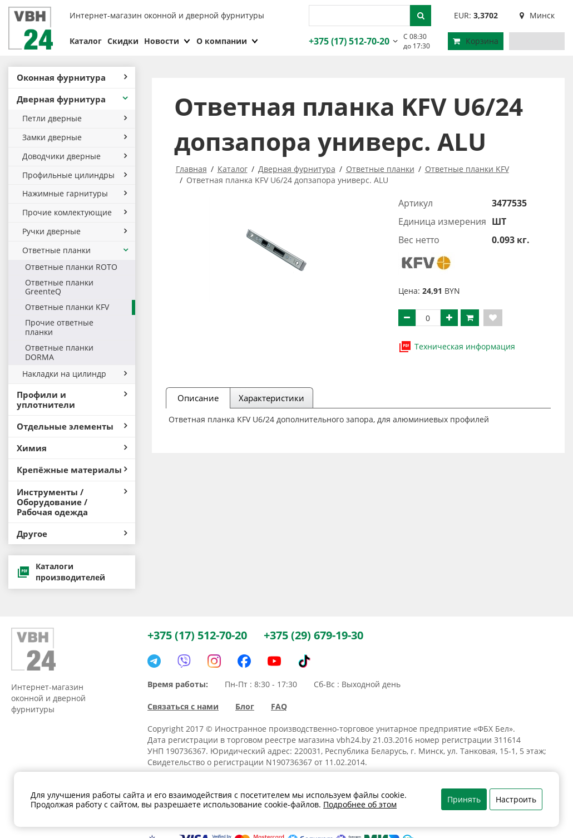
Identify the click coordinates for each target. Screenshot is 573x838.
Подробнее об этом (360, 804)
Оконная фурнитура (72, 77)
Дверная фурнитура (73, 99)
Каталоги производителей (61, 572)
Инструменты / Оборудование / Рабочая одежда (72, 501)
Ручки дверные (74, 231)
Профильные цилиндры (74, 175)
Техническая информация (456, 346)
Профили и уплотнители (72, 399)
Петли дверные (74, 118)
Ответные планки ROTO (71, 267)
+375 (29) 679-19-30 (313, 635)
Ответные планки (75, 250)
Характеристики (271, 397)
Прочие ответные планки (59, 327)
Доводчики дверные (74, 156)
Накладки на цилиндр (74, 373)
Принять (464, 799)
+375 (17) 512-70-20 (348, 41)
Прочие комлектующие (74, 212)
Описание (198, 397)
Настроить (516, 799)
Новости (167, 41)
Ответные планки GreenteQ (59, 287)
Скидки (123, 41)
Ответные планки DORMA (59, 352)
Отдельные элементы (72, 426)
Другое (72, 533)
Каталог (86, 41)
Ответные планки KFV (67, 307)
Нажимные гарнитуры (74, 193)
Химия (72, 447)
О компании (227, 41)
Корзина (475, 41)
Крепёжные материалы (72, 469)
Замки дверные (74, 137)
